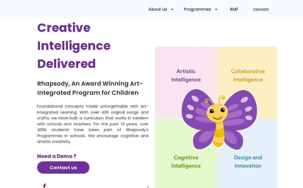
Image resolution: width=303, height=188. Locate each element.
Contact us (63, 168)
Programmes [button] (197, 10)
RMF (234, 10)
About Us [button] (157, 10)
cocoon (261, 10)
